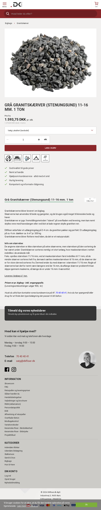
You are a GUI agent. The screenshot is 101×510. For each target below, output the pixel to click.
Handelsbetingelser (13, 397)
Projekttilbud (10, 435)
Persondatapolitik (12, 407)
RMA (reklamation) (13, 404)
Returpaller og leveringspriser (17, 390)
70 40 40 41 (22, 356)
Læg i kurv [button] (50, 148)
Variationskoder (11, 424)
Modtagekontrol (12, 421)
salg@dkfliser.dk (25, 361)
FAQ (6, 387)
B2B (6, 411)
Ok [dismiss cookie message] (86, 504)
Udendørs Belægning (13, 450)
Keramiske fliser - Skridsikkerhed (18, 428)
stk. (45, 139)
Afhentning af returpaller (15, 414)
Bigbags (8, 461)
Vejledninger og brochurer (16, 400)
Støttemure (9, 454)
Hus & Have (10, 464)
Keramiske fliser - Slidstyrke (16, 431)
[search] (50, 13)
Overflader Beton (12, 418)
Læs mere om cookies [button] (27, 506)
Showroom (9, 383)
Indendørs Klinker (12, 447)
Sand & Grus (10, 457)
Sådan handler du (12, 393)
